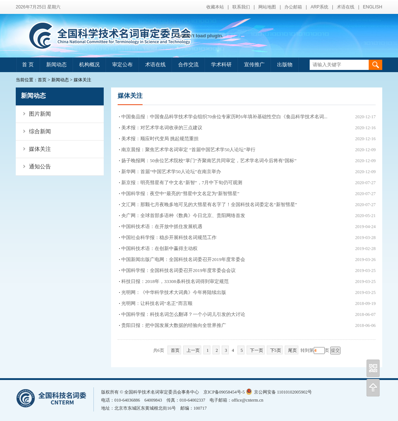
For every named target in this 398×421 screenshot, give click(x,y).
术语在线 (345, 7)
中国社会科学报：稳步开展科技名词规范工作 (169, 237)
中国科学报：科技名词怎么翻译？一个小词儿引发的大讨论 (183, 314)
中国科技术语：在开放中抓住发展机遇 (161, 226)
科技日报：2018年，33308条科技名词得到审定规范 (175, 281)
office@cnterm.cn (247, 400)
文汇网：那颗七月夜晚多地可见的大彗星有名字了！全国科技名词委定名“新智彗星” (209, 204)
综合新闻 (40, 131)
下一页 (256, 350)
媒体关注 (82, 79)
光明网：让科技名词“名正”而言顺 (156, 303)
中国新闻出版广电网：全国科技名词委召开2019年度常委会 (183, 259)
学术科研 (221, 64)
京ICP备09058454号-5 (224, 392)
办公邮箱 (293, 7)
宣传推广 (254, 64)
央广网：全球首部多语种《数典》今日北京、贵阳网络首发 (183, 215)
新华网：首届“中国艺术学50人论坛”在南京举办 (171, 171)
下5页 (275, 350)
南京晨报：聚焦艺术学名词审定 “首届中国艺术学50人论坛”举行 (188, 149)
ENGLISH (372, 7)
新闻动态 (56, 64)
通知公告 (40, 166)
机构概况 (89, 64)
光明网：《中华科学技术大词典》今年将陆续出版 (173, 292)
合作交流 (188, 64)
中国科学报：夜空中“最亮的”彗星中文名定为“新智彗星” (180, 193)
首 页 (28, 64)
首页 (42, 79)
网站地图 (267, 7)
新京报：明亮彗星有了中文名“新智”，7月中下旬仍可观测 (181, 182)
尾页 (292, 350)
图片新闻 (40, 114)
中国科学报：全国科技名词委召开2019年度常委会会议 (178, 270)
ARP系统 (319, 7)
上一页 (193, 350)
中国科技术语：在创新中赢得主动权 (159, 248)
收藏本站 (215, 7)
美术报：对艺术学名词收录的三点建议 (161, 127)
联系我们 (241, 7)
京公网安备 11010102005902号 (279, 392)
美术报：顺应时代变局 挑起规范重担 (160, 138)
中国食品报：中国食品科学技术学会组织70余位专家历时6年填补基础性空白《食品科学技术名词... (224, 116)
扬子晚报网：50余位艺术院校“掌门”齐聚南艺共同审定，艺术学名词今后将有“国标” (208, 160)
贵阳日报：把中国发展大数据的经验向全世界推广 (173, 325)
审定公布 (122, 64)
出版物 (284, 64)
